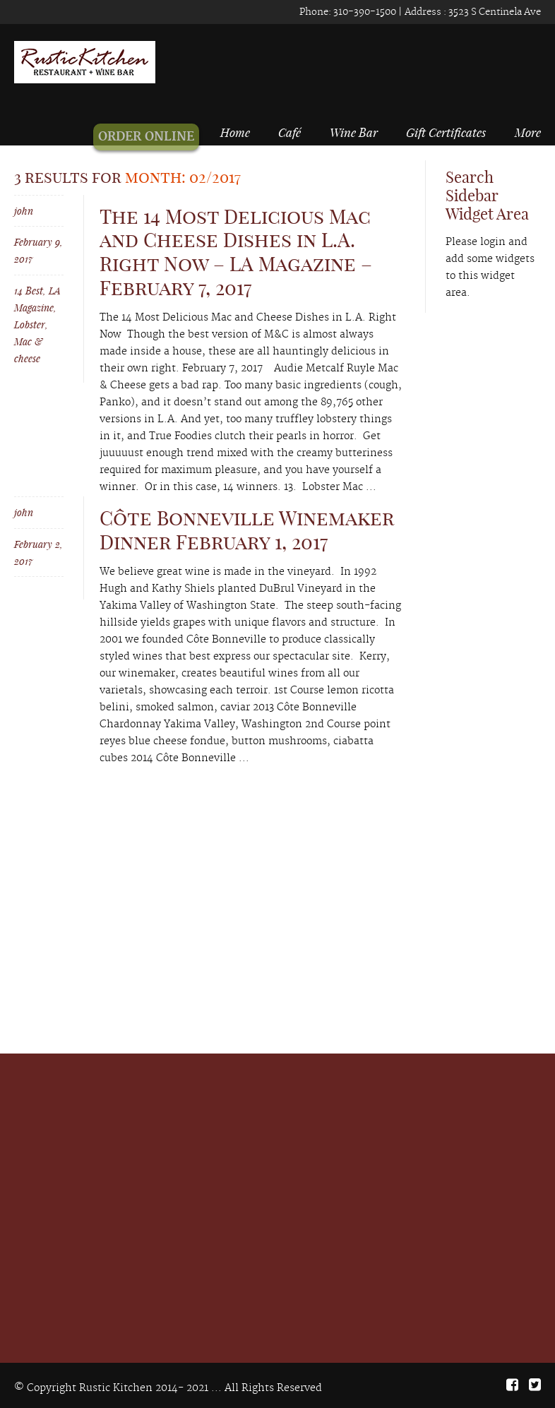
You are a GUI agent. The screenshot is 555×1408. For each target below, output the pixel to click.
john (23, 210)
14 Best (28, 290)
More (528, 132)
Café (289, 132)
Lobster (29, 324)
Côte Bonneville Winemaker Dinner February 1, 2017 (247, 530)
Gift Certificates (446, 132)
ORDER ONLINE (154, 137)
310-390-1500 (363, 12)
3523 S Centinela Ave (493, 12)
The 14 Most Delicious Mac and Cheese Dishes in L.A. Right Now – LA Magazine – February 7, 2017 (236, 252)
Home (240, 132)
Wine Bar (354, 132)
